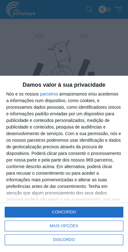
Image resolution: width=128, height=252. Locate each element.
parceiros (49, 94)
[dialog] (64, 164)
